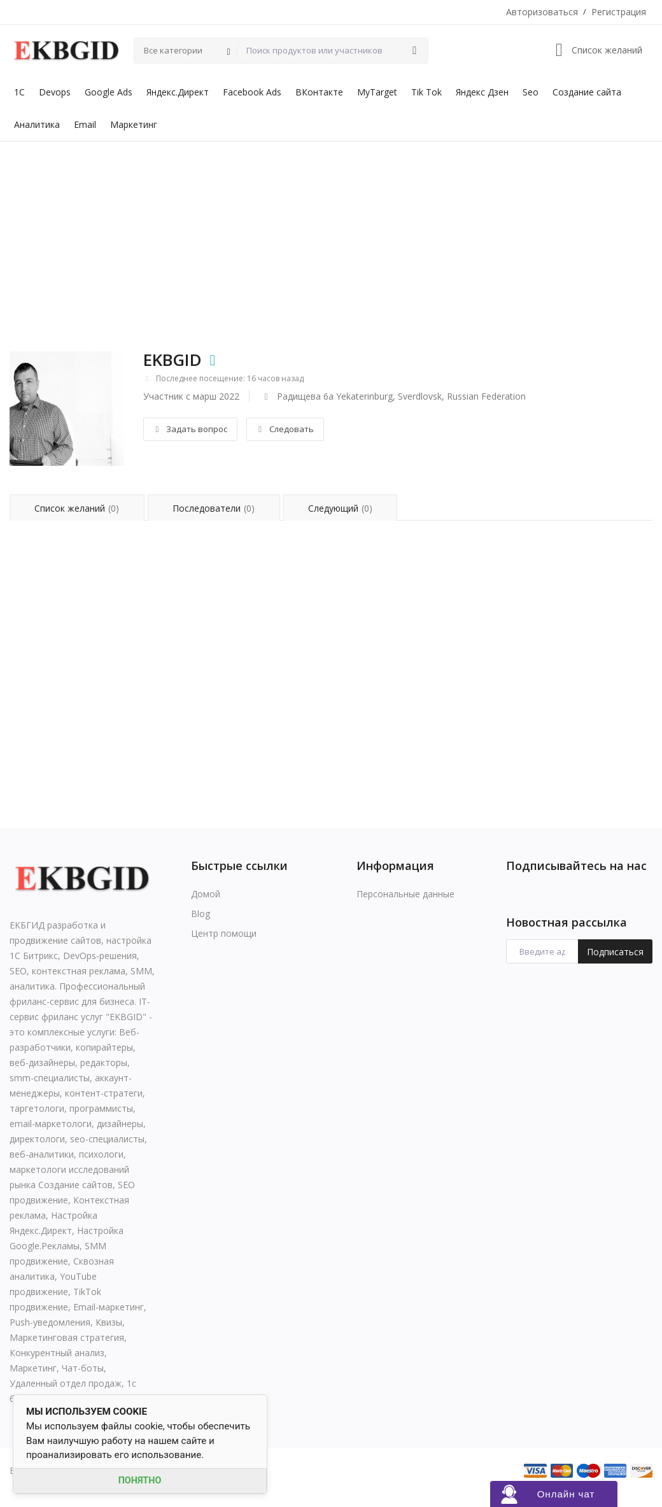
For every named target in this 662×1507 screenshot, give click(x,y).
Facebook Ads (252, 92)
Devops (55, 92)
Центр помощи (224, 933)
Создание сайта (587, 92)
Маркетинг (133, 124)
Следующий (340, 508)
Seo (531, 92)
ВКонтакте (319, 92)
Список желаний (76, 508)
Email (85, 124)
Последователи (214, 508)
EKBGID (172, 359)
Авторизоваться (542, 12)
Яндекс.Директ (177, 92)
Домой (205, 894)
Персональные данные (405, 894)
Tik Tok (426, 92)
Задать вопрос (190, 429)
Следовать (285, 429)
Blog (200, 914)
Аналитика (37, 124)
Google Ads (108, 92)
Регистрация (618, 12)
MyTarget (377, 92)
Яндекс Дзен (482, 92)
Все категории (173, 50)
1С (19, 92)
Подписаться (615, 952)
